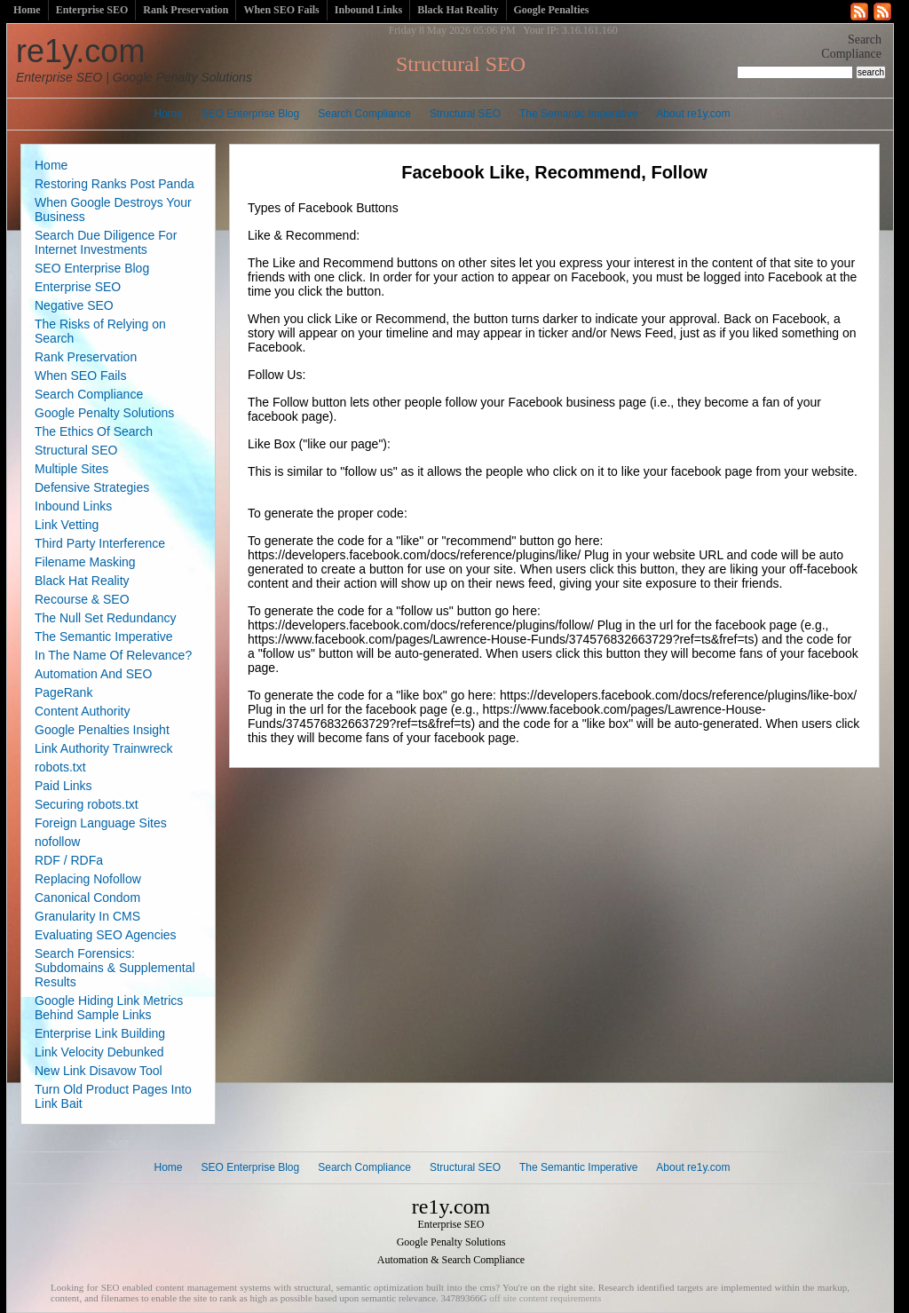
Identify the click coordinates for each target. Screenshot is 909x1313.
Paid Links (63, 786)
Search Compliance (364, 113)
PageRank (63, 692)
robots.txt (60, 767)
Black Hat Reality (457, 10)
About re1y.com (693, 113)
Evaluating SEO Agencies (106, 935)
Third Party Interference (100, 543)
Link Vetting (67, 525)
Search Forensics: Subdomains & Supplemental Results (115, 967)
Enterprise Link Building (100, 1033)
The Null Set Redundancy (106, 618)
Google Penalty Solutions (104, 413)
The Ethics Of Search (94, 431)
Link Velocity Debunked (99, 1052)
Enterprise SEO (92, 10)
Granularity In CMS (87, 916)
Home (27, 10)
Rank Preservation (185, 10)
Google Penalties (551, 10)
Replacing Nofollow (88, 879)
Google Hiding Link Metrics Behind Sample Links (109, 1007)
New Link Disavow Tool (98, 1071)
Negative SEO (74, 305)
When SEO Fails (281, 10)
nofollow (57, 841)
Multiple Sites (71, 469)
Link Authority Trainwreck (104, 748)
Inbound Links (368, 10)
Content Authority (82, 711)
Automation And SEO (93, 674)
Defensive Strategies (92, 487)
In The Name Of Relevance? (113, 655)
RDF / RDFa (69, 860)
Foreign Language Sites (101, 823)
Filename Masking (85, 562)
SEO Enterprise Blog (251, 113)
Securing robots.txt (86, 804)
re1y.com (134, 58)
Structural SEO (465, 113)
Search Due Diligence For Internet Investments (106, 242)
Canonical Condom (87, 897)
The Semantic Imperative (578, 113)
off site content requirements (545, 1298)
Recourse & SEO (82, 599)
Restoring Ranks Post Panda (114, 184)
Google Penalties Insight (102, 730)
